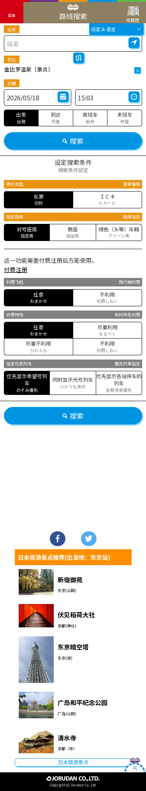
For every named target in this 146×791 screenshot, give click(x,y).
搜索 (73, 141)
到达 (11, 59)
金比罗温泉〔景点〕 (28, 69)
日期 (11, 83)
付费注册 (15, 269)
